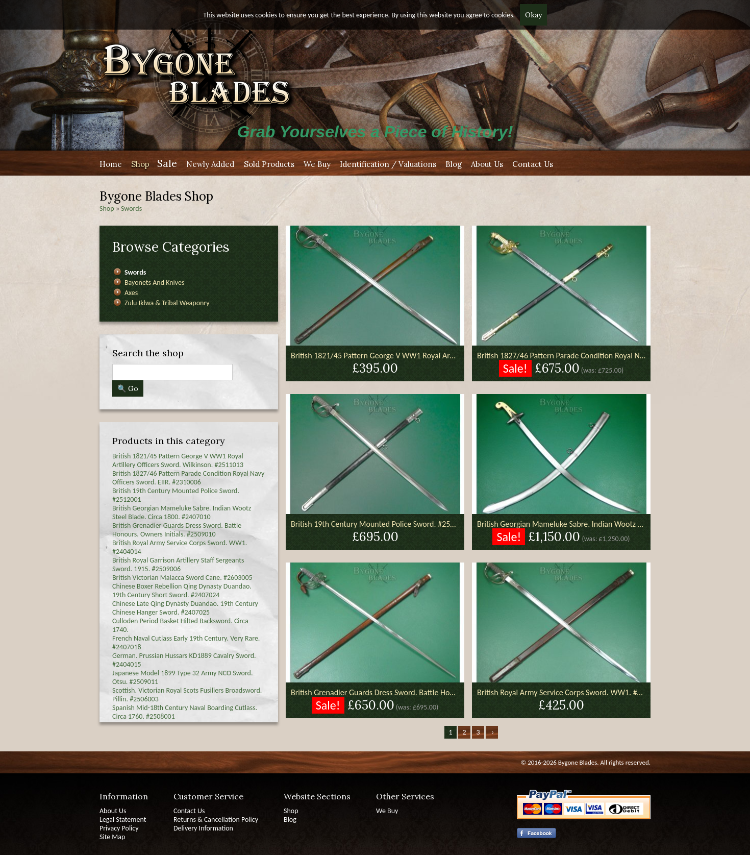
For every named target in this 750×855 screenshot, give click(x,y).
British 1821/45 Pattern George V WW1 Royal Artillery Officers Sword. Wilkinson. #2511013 (177, 460)
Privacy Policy (119, 828)
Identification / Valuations (388, 164)
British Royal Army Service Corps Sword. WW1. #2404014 (561, 692)
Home (110, 164)
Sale (167, 163)
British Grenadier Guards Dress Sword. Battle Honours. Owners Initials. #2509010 (176, 530)
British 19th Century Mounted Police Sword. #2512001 (375, 524)
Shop (140, 164)
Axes (131, 292)
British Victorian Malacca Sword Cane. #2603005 (182, 577)
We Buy (317, 164)
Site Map (112, 837)
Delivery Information (203, 828)
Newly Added (210, 164)
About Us (487, 164)
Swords (131, 208)
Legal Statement (122, 819)
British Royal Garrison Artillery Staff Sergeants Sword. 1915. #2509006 (178, 564)
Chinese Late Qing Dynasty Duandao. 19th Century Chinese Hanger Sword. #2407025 (185, 608)
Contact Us (532, 164)
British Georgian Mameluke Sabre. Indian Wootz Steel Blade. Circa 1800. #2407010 (181, 512)
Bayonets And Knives (154, 282)
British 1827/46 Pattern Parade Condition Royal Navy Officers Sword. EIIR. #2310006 (188, 477)
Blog (453, 164)
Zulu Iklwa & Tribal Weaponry (167, 303)
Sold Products (269, 164)
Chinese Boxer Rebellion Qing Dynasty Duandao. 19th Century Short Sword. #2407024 (182, 590)
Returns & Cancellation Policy (215, 819)
